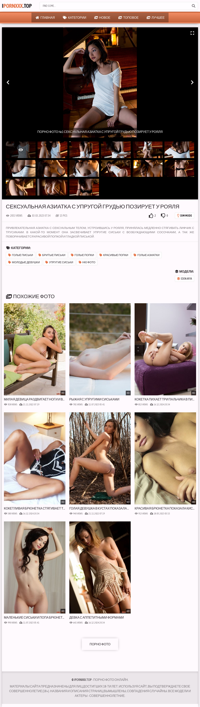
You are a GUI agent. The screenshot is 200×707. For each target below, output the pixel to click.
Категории (74, 17)
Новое (102, 17)
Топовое (128, 17)
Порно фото (100, 644)
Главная (45, 17)
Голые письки (20, 255)
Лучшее (156, 17)
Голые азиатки (146, 255)
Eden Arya (184, 279)
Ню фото (87, 262)
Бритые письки (51, 255)
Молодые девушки (24, 262)
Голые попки (82, 255)
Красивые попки (113, 255)
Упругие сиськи (59, 262)
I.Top (17, 6)
